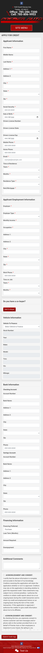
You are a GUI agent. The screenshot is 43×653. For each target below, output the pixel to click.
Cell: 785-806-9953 (23, 14)
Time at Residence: (10, 164)
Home (12, 646)
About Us (17, 646)
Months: (6, 174)
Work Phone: (7, 272)
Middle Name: (8, 55)
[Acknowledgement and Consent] (4, 575)
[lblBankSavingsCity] (21, 488)
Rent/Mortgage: (9, 188)
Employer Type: (8, 213)
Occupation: (7, 227)
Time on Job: (8, 280)
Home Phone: (8, 149)
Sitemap (24, 647)
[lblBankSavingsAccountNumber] (21, 460)
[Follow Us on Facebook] (21, 3)
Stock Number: (8, 330)
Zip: (4, 99)
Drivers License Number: (12, 121)
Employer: (6, 206)
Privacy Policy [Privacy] (28, 646)
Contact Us (22, 646)
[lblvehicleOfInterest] (21, 327)
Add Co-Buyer (9, 309)
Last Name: (7, 62)
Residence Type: (9, 181)
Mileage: (6, 373)
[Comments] (21, 566)
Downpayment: (8, 547)
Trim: (5, 359)
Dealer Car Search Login (8, 647)
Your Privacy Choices (33, 647)
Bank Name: (7, 401)
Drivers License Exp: (10, 135)
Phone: (5, 445)
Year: (5, 338)
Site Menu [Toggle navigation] (21, 27)
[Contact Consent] (4, 615)
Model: (5, 352)
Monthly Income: (9, 220)
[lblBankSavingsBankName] (21, 467)
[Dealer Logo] (21, 20)
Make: (5, 345)
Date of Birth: (8, 114)
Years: (5, 167)
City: (4, 83)
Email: (5, 157)
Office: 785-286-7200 (23, 12)
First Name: (7, 48)
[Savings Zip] (21, 504)
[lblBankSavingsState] (21, 496)
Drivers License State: (11, 128)
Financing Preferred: (10, 526)
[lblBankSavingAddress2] (21, 481)
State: (5, 91)
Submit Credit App (9, 637)
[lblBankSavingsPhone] (21, 512)
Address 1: (7, 69)
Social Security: (8, 107)
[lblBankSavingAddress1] (21, 474)
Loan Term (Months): (10, 533)
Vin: (4, 366)
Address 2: (7, 76)
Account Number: (9, 394)
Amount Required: (9, 540)
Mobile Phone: (8, 142)
